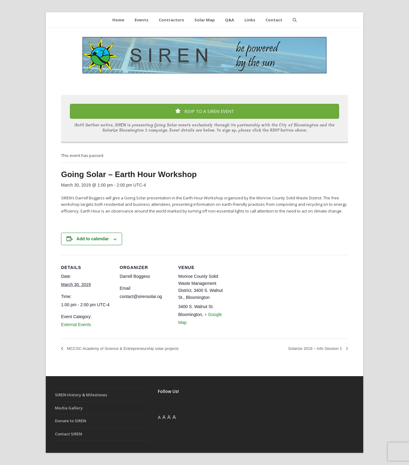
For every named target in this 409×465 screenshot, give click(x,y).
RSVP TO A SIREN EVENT (204, 111)
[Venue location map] (269, 297)
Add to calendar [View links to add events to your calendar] (93, 238)
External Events (76, 324)
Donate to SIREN (70, 420)
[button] (294, 19)
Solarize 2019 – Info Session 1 (315, 348)
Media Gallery (69, 408)
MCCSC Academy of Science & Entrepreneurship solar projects (122, 348)
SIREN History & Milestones (81, 395)
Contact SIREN (68, 434)
